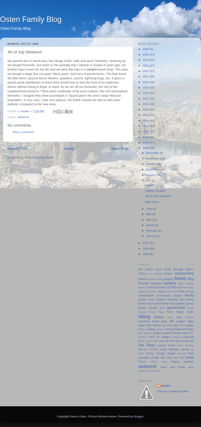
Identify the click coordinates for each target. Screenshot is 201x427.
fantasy (142, 299)
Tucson (142, 361)
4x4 (140, 269)
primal (141, 341)
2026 (146, 49)
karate (141, 325)
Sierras (142, 349)
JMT (171, 321)
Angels (158, 269)
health (190, 311)
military (151, 329)
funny (172, 303)
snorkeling (153, 349)
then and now (169, 357)
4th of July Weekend (158, 196)
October (151, 163)
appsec (190, 269)
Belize (153, 279)
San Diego (146, 345)
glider (162, 308)
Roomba (174, 341)
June (149, 208)
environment (164, 295)
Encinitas (180, 291)
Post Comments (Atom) (39, 157)
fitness (142, 303)
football (156, 303)
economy (169, 291)
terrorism (143, 357)
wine (172, 367)
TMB (181, 357)
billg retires (152, 201)
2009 (146, 142)
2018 (146, 93)
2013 (146, 120)
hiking (144, 316)
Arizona (142, 273)
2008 (146, 148)
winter (181, 367)
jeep (164, 321)
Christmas (151, 287)
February (152, 230)
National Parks (184, 329)
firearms (173, 299)
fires (182, 299)
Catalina (189, 283)
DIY (148, 291)
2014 (146, 115)
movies (160, 329)
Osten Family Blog (31, 19)
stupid (171, 353)
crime (184, 287)
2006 (146, 248)
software (174, 349)
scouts (171, 345)
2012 (146, 126)
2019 (146, 87)
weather (189, 361)
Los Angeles (186, 325)
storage (160, 353)
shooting (189, 345)
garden (142, 307)
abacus (149, 269)
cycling (141, 291)
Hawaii (149, 185)
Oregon (157, 333)
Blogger (138, 416)
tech (191, 353)
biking (160, 279)
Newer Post (17, 148)
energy (190, 291)
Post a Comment (23, 132)
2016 (146, 104)
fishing (190, 299)
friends (164, 303)
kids (148, 325)
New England (145, 333)
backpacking (184, 273)
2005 (146, 254)
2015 (146, 109)
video (164, 361)
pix (158, 337)
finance (161, 299)
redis (155, 341)
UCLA (154, 361)
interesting (144, 321)
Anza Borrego (173, 269)
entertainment (146, 295)
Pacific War (180, 333)
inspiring (189, 317)
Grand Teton (156, 312)
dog (160, 291)
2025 (146, 54)
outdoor (167, 333)
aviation (168, 273)
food (148, 303)
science (161, 345)
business (156, 283)
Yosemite (155, 371)
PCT (191, 333)
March (150, 225)
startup (150, 353)
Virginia (175, 361)
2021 (146, 76)
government (176, 307)
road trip (164, 341)
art (150, 273)
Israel (155, 321)
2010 (146, 137)
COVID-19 (174, 287)
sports (185, 349)
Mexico (141, 329)
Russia (184, 341)
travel (189, 357)
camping (170, 283)
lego (175, 325)
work (191, 367)
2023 (146, 65)
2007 (146, 243)
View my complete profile (172, 391)
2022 (146, 71)
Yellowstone (144, 371)
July (149, 180)
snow (163, 349)
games (190, 303)
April (149, 219)
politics (166, 337)
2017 (146, 98)
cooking (162, 287)
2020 (146, 82)
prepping (177, 337)
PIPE (152, 337)
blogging (168, 279)
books (180, 278)
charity (141, 287)
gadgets (180, 303)
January (151, 236)
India (179, 317)
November (153, 158)
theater (155, 357)
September (153, 169)
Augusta (158, 273)
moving (169, 329)
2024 (146, 60)
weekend (23, 117)
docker (154, 291)
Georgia (152, 307)
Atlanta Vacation (155, 190)
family (189, 295)
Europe (178, 295)
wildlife (163, 367)
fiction (151, 299)
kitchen (157, 325)
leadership (167, 325)
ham (170, 311)
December (153, 152)
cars (181, 283)
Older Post (119, 148)
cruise (191, 287)
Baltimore (143, 279)
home (170, 317)
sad (191, 341)
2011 (146, 131)
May (149, 214)
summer (182, 353)
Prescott (188, 337)
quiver (149, 341)
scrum (180, 345)
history (159, 317)
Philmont (142, 337)
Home (69, 148)
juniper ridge (185, 321)
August (151, 175)
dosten (165, 385)
